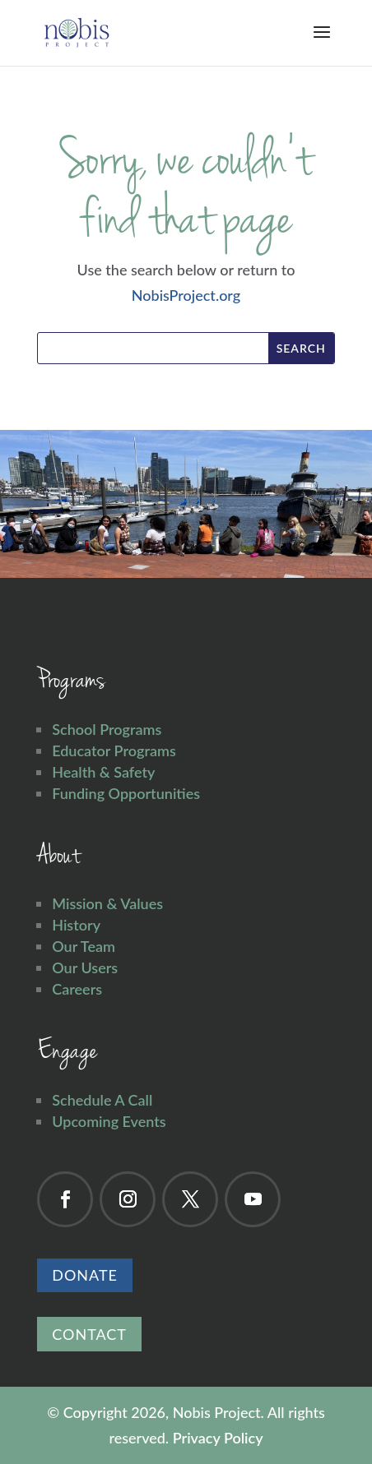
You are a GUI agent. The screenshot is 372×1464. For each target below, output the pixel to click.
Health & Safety (103, 772)
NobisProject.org (186, 295)
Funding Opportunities (126, 793)
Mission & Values (107, 903)
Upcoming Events (108, 1121)
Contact (89, 1334)
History (76, 925)
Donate (85, 1275)
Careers (77, 989)
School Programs (106, 729)
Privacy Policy (218, 1438)
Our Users (85, 967)
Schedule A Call (102, 1100)
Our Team (83, 946)
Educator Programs (114, 750)
